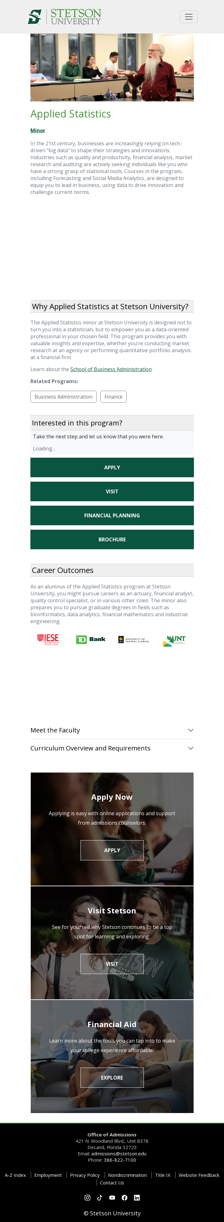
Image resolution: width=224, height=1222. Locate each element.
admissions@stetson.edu (118, 1153)
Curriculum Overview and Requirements (90, 748)
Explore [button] (112, 1077)
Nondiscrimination (127, 1175)
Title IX (162, 1175)
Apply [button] (112, 467)
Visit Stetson (112, 910)
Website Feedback (199, 1175)
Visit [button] (112, 491)
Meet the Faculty (55, 730)
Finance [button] (114, 396)
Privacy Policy (85, 1175)
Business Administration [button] (64, 396)
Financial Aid (112, 1024)
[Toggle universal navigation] (189, 16)
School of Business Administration (111, 369)
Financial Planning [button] (112, 515)
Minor (37, 130)
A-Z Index (15, 1175)
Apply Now (112, 797)
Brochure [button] (112, 539)
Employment (48, 1175)
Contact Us (112, 1182)
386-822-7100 (120, 1160)
